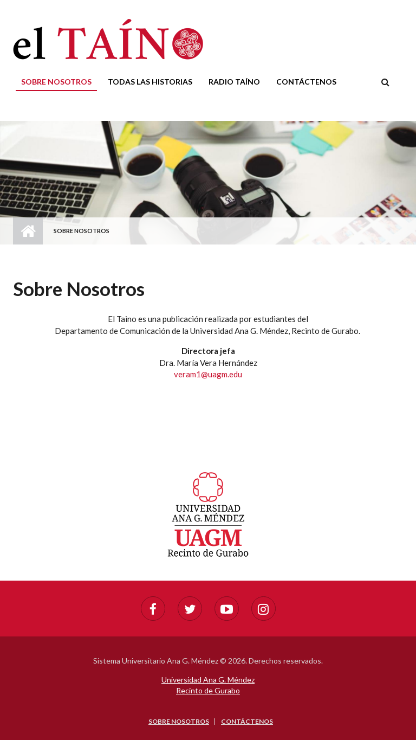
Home (28, 230)
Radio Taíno (234, 81)
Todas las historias (150, 81)
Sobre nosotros (56, 81)
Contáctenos (306, 81)
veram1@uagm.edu (208, 374)
